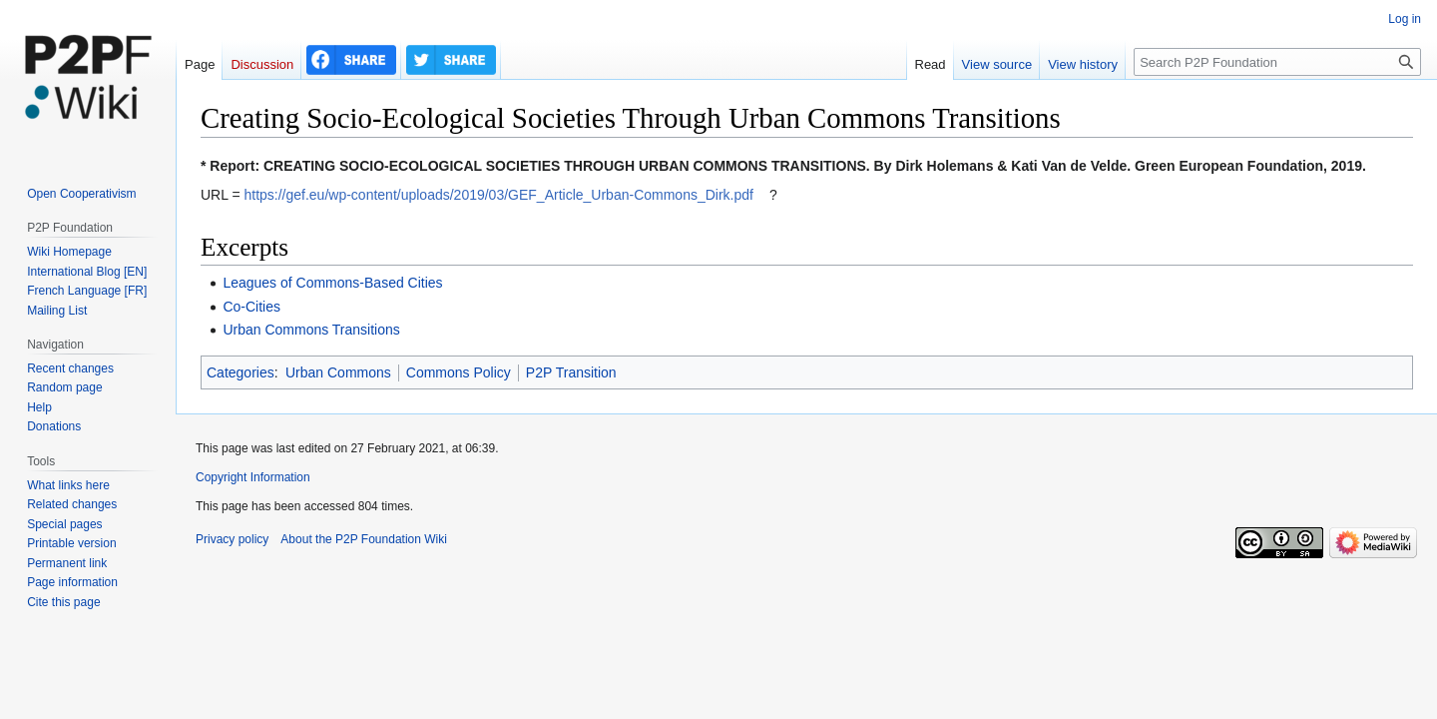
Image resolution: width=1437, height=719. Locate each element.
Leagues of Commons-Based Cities (332, 283)
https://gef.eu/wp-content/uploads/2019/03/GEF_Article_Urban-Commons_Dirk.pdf (498, 195)
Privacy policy (232, 539)
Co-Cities (251, 307)
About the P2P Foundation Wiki (363, 539)
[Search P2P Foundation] (1277, 62)
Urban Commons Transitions (311, 330)
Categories (240, 372)
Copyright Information (253, 477)
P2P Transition (571, 372)
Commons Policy (458, 372)
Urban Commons (338, 372)
